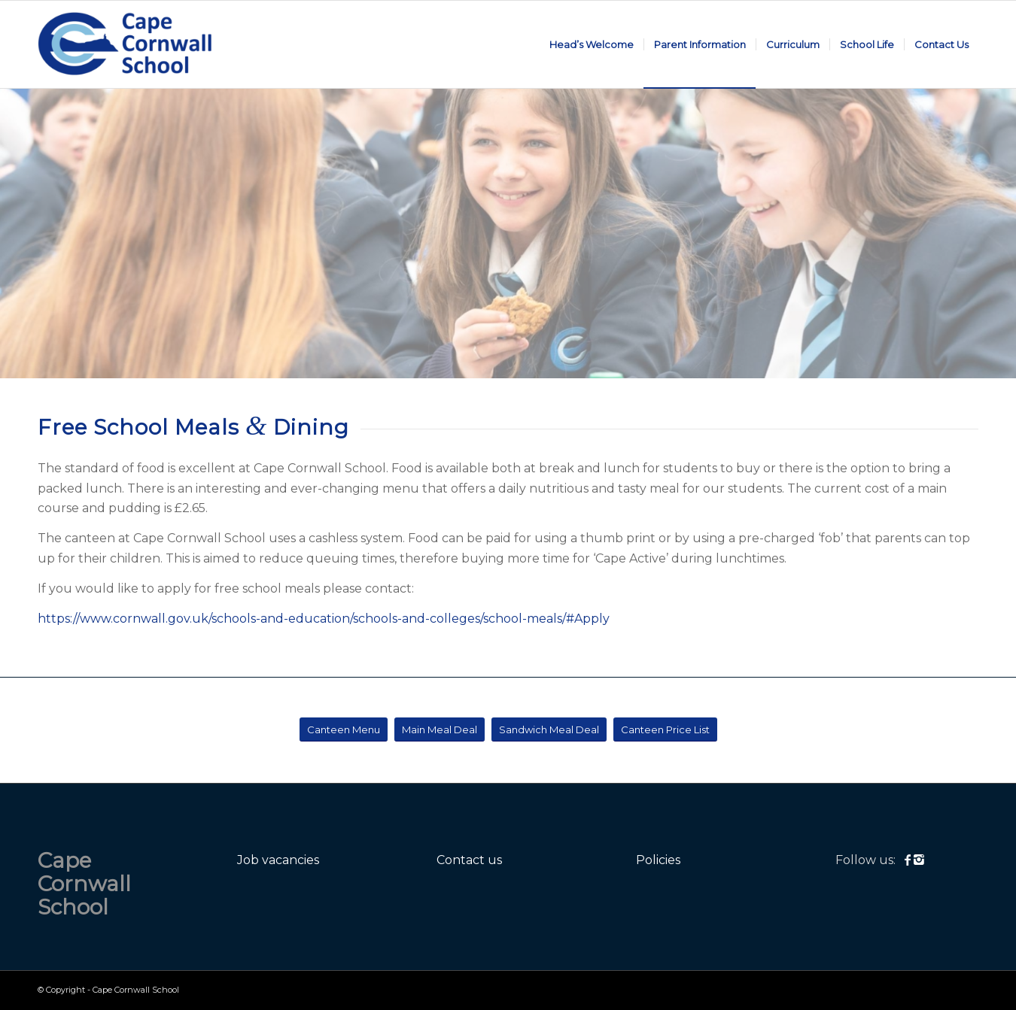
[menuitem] (591, 44)
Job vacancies (278, 860)
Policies (658, 860)
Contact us (469, 860)
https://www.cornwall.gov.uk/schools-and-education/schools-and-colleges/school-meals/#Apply (324, 618)
